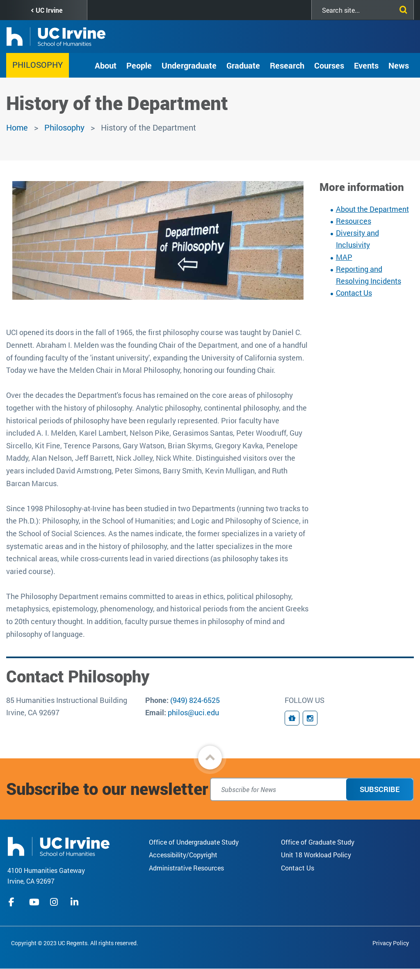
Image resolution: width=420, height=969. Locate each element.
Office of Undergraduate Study (194, 842)
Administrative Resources (186, 867)
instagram (55, 902)
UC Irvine (49, 10)
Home (17, 127)
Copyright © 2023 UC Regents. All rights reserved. (74, 943)
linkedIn (75, 902)
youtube (34, 902)
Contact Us (354, 293)
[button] (210, 757)
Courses (329, 65)
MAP (344, 257)
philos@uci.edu (193, 712)
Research (287, 65)
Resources (353, 221)
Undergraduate (189, 65)
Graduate (243, 65)
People (139, 65)
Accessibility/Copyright (183, 854)
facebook (13, 902)
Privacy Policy (390, 943)
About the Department (372, 209)
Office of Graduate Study (317, 842)
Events (366, 65)
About (105, 65)
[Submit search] (401, 8)
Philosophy (37, 64)
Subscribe (379, 789)
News (398, 65)
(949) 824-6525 (195, 700)
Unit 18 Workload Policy (316, 854)
